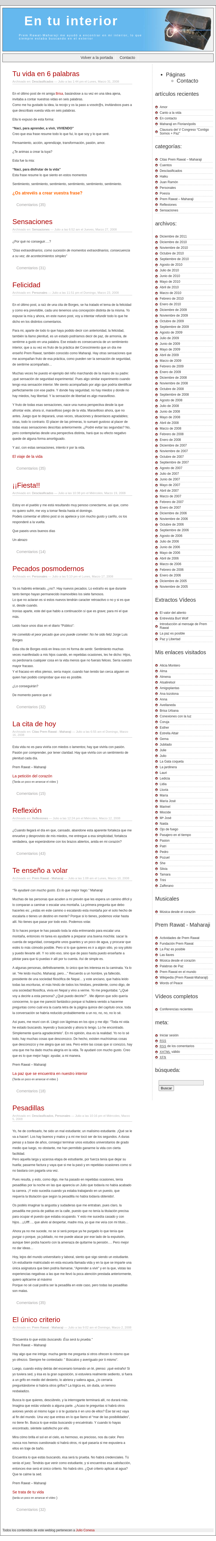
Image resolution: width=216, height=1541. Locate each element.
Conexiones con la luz (175, 716)
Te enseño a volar (40, 870)
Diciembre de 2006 (173, 513)
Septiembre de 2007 (174, 462)
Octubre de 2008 (172, 389)
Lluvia (164, 790)
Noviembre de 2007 (174, 451)
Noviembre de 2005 (174, 587)
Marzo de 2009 (170, 361)
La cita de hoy (34, 724)
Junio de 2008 (170, 411)
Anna (163, 699)
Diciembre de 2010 (173, 242)
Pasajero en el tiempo (175, 835)
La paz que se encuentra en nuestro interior (49, 1073)
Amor (164, 107)
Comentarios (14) (31, 552)
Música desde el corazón (178, 912)
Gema (164, 739)
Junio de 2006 (170, 547)
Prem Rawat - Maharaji (47, 878)
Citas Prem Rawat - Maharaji (51, 731)
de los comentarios (177, 1046)
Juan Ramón (169, 182)
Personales (39, 292)
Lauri (163, 773)
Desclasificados (42, 81)
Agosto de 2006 (171, 536)
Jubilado (166, 744)
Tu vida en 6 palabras (45, 74)
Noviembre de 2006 (174, 519)
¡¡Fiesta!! (26, 485)
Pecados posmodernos (48, 569)
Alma (163, 671)
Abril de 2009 (169, 355)
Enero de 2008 (170, 440)
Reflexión (26, 810)
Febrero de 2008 (172, 434)
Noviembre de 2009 (174, 315)
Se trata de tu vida (28, 1492)
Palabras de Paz (171, 966)
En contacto (168, 118)
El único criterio (36, 1320)
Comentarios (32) (31, 707)
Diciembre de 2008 (173, 378)
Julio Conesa (85, 1530)
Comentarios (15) (31, 793)
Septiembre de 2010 (174, 259)
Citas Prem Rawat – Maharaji (181, 159)
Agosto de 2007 (171, 468)
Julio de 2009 (169, 338)
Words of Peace (171, 983)
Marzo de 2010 (170, 293)
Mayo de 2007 (170, 485)
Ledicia (165, 778)
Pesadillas (28, 1108)
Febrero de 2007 (172, 502)
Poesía (165, 193)
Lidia (163, 784)
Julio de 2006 (169, 541)
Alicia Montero (170, 665)
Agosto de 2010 (171, 265)
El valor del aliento (173, 613)
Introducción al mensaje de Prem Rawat (183, 626)
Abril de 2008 (169, 423)
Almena (165, 677)
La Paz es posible (172, 949)
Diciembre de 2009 (173, 310)
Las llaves (167, 955)
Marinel (165, 807)
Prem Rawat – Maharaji (176, 199)
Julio (163, 756)
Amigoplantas (169, 688)
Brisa (59, 93)
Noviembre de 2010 (174, 248)
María (164, 795)
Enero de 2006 (170, 575)
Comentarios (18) (31, 1091)
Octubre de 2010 (172, 253)
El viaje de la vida (27, 456)
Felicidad (26, 285)
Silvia (164, 869)
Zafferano (166, 886)
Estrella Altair (169, 733)
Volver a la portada (97, 57)
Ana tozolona (169, 694)
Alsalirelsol (167, 682)
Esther (164, 727)
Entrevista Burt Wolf (174, 618)
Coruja (164, 722)
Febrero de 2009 (172, 366)
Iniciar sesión (169, 1035)
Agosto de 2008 (171, 400)
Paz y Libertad (170, 639)
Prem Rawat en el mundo (178, 972)
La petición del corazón (32, 776)
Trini (163, 880)
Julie (163, 750)
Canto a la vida (170, 113)
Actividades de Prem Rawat (179, 938)
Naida (164, 824)
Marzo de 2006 (170, 564)
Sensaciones (32, 222)
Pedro (164, 852)
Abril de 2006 (169, 558)
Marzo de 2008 (170, 428)
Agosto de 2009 (171, 332)
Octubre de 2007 (172, 457)
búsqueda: (167, 1070)
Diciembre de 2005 (173, 581)
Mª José (165, 818)
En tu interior (71, 21)
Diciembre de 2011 (173, 236)
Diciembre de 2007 (173, 445)
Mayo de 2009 (170, 349)
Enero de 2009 (170, 372)
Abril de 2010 (169, 287)
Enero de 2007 (170, 507)
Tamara (165, 874)
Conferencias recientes (176, 1009)
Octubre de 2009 (172, 321)
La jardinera (168, 767)
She (162, 863)
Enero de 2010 (170, 304)
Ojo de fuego (169, 829)
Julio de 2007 (169, 474)
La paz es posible (172, 633)
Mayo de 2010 (170, 282)
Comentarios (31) (31, 268)
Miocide (165, 812)
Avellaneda (168, 705)
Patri (163, 846)
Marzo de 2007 (170, 496)
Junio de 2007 (170, 479)
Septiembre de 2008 (174, 394)
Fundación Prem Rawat (176, 943)
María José (168, 801)
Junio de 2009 (170, 344)
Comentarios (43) (31, 853)
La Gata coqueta (172, 761)
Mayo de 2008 (170, 417)
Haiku (164, 176)
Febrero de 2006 (172, 570)
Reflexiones (40, 818)
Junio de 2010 (170, 276)
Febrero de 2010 (172, 298)
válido (170, 1052)
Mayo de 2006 (170, 553)
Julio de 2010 (169, 270)
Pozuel (165, 857)
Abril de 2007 (169, 491)
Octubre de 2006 (172, 524)
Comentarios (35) (31, 205)
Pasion (165, 840)
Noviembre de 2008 (174, 383)
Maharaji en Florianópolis (178, 124)
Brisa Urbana (169, 711)
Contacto (127, 57)
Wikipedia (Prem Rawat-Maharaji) (184, 977)
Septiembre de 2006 (174, 530)
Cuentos (166, 165)
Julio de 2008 (169, 406)
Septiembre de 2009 (174, 327)
